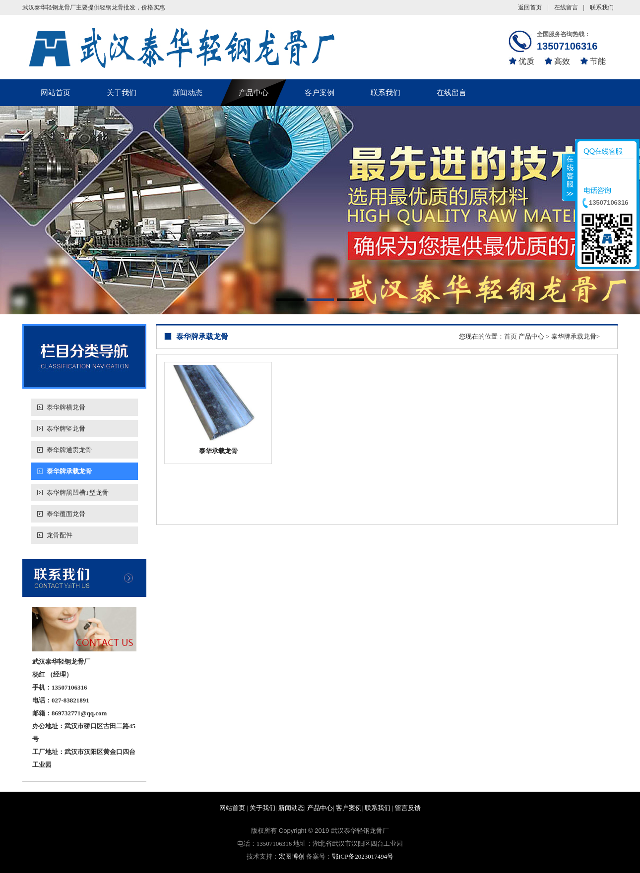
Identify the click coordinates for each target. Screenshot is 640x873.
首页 (510, 336)
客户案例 (319, 93)
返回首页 (530, 7)
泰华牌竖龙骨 (66, 428)
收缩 (569, 183)
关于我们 (121, 93)
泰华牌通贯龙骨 (69, 450)
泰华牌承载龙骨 (69, 471)
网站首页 (55, 93)
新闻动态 (187, 93)
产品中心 (253, 93)
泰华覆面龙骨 (66, 514)
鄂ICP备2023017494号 (362, 856)
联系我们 (602, 7)
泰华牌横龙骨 (66, 407)
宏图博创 (292, 856)
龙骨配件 (59, 535)
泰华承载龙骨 (218, 451)
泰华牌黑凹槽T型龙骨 (78, 492)
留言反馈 (408, 808)
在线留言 (566, 7)
